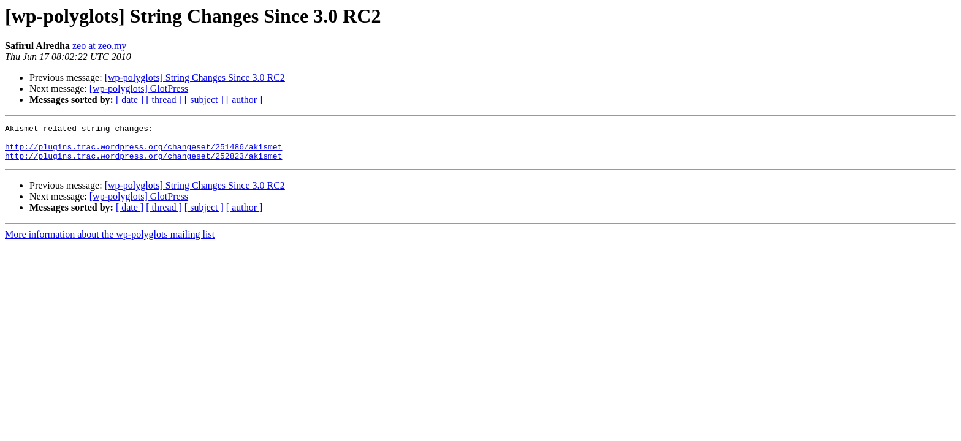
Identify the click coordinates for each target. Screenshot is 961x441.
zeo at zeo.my (99, 45)
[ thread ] (164, 99)
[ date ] (129, 99)
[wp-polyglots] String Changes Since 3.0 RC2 (195, 77)
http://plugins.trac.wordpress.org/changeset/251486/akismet (143, 151)
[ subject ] (204, 99)
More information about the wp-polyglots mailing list (110, 241)
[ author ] (244, 99)
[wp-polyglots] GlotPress (138, 88)
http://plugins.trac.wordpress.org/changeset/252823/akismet (143, 162)
